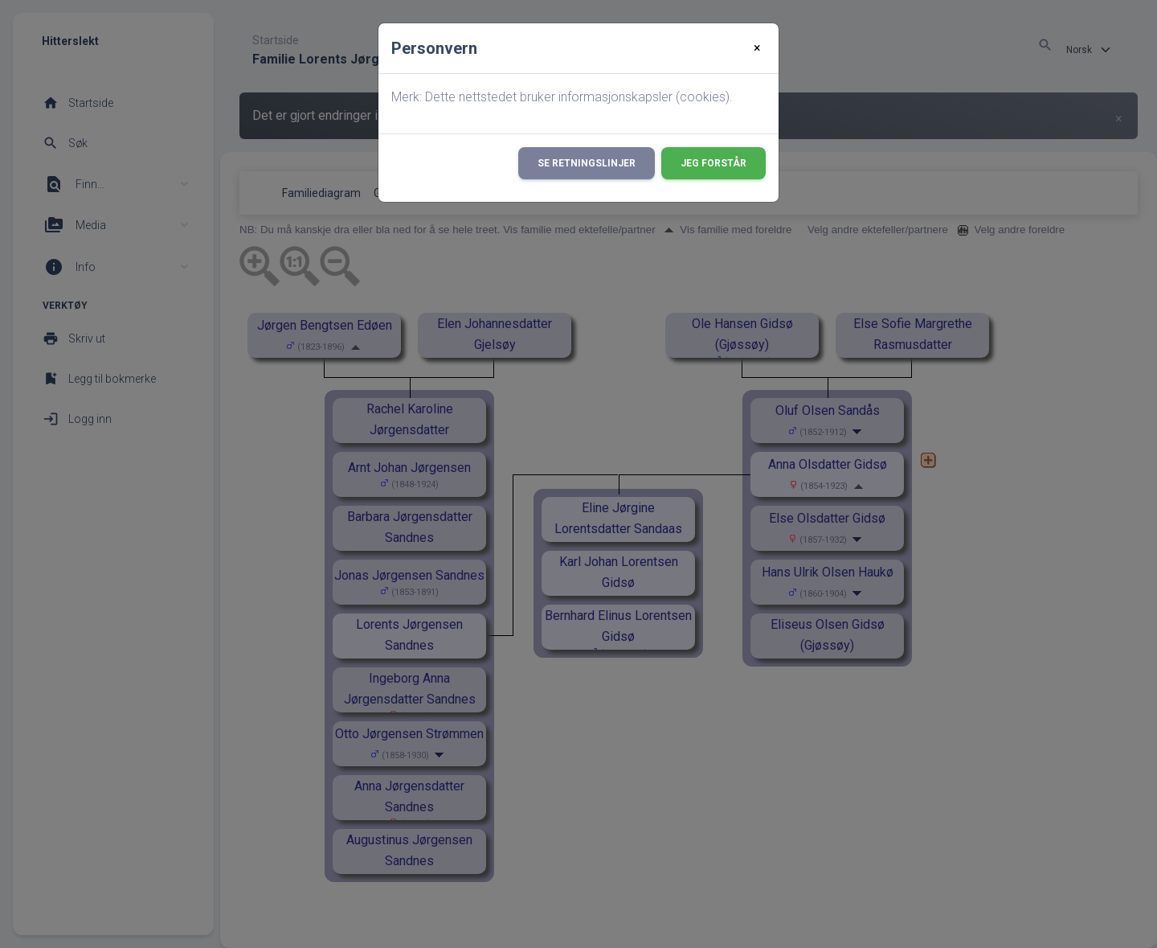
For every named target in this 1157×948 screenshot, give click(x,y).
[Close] (757, 48)
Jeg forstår (713, 163)
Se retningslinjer (587, 163)
